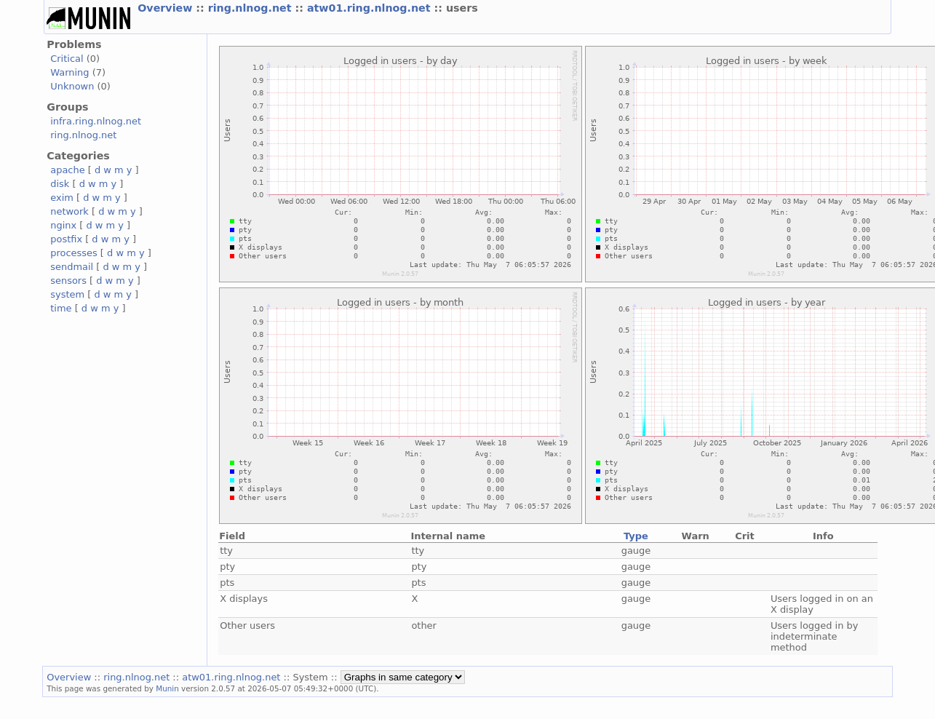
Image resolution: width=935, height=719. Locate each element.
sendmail (71, 266)
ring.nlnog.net (251, 8)
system (67, 294)
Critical (66, 58)
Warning (69, 72)
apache (67, 169)
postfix (66, 239)
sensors (68, 280)
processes (74, 252)
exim (61, 197)
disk (59, 183)
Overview (167, 8)
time (60, 308)
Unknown (72, 86)
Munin (167, 688)
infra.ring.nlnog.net (95, 121)
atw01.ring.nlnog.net (370, 8)
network (69, 211)
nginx (63, 225)
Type (636, 536)
